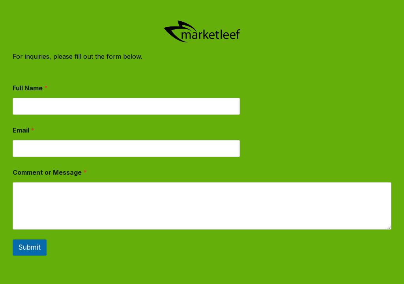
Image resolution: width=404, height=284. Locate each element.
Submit (30, 247)
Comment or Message (50, 172)
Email (23, 130)
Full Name (30, 88)
